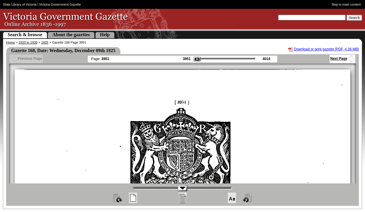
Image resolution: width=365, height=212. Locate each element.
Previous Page (26, 59)
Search (354, 17)
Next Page (342, 59)
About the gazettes (71, 34)
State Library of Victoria (19, 4)
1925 (44, 42)
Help (105, 34)
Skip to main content (346, 4)
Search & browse (25, 34)
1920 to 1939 (28, 42)
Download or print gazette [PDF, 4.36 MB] (326, 49)
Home (10, 42)
